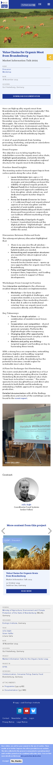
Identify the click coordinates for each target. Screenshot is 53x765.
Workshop (6, 72)
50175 (4, 667)
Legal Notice (22, 722)
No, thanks (16, 761)
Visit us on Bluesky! (33, 711)
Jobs (25, 718)
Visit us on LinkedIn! (20, 711)
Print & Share (50, 57)
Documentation (11, 690)
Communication (9, 674)
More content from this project (26, 525)
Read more (26, 591)
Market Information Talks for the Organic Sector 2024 (25, 659)
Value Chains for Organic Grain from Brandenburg (22, 574)
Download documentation (26, 96)
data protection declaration (31, 756)
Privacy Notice (8, 722)
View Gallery (12, 463)
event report (21, 398)
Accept (5, 761)
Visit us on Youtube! (26, 711)
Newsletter (16, 718)
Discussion (6, 69)
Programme (10, 686)
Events (35, 674)
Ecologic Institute (9, 623)
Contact (5, 718)
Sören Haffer (7, 633)
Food (41, 674)
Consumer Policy (24, 674)
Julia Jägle (6, 631)
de (40, 4)
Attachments (9, 683)
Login (31, 718)
